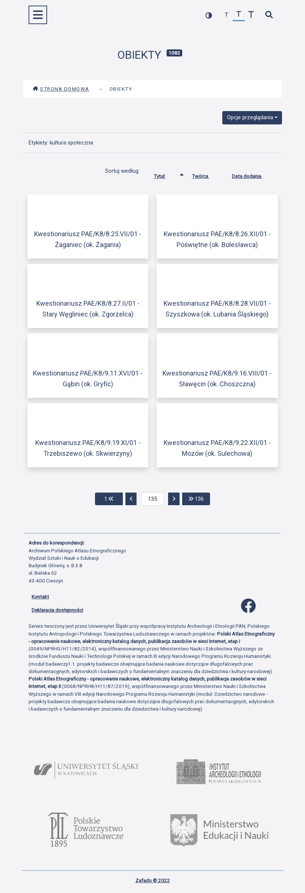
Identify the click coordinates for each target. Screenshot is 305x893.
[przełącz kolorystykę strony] (209, 15)
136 (199, 498)
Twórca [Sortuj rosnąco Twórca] (206, 174)
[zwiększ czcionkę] (251, 15)
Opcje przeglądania (250, 117)
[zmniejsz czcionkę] (226, 15)
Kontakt (40, 597)
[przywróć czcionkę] (239, 15)
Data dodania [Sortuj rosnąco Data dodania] (252, 174)
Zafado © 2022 (152, 880)
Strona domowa (61, 89)
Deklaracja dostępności (57, 610)
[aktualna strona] (152, 499)
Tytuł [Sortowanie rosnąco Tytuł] (165, 174)
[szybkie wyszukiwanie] (269, 15)
